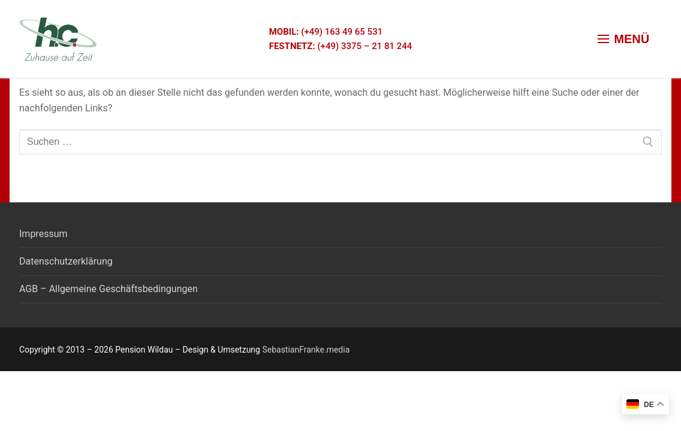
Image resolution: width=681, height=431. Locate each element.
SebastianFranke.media (305, 349)
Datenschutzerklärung (66, 261)
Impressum (43, 233)
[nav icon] (624, 38)
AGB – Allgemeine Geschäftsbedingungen (108, 289)
